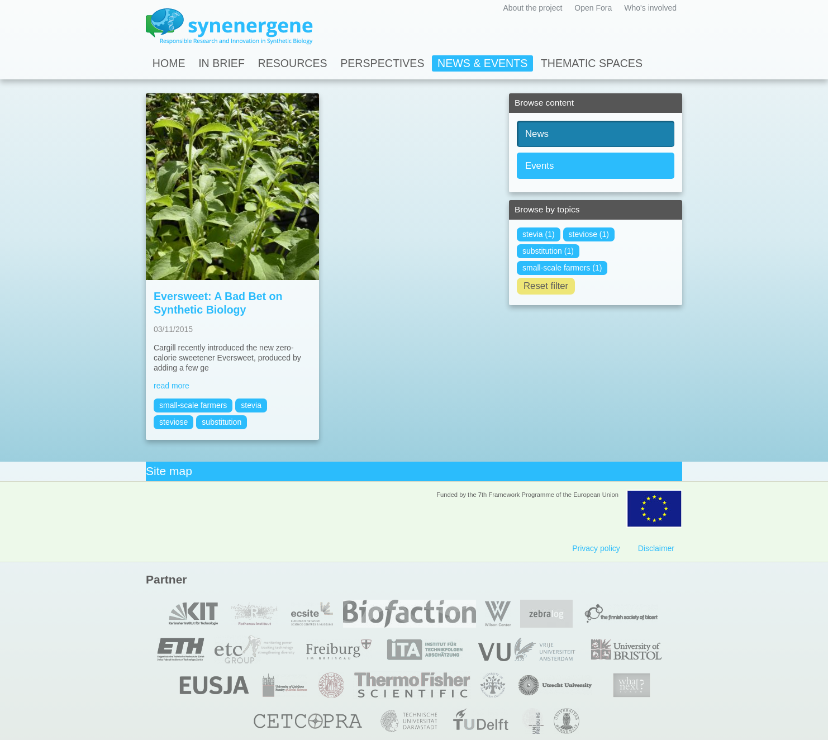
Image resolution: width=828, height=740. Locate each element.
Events (539, 165)
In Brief (221, 63)
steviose (173, 422)
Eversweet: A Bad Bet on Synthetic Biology (218, 303)
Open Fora (593, 7)
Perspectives (382, 63)
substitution (221, 422)
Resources (292, 63)
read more (171, 385)
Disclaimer (656, 548)
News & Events (482, 63)
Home (169, 63)
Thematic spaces (592, 63)
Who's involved (650, 7)
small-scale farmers (193, 405)
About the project (532, 7)
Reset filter (546, 286)
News (537, 134)
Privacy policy (596, 548)
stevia (251, 405)
